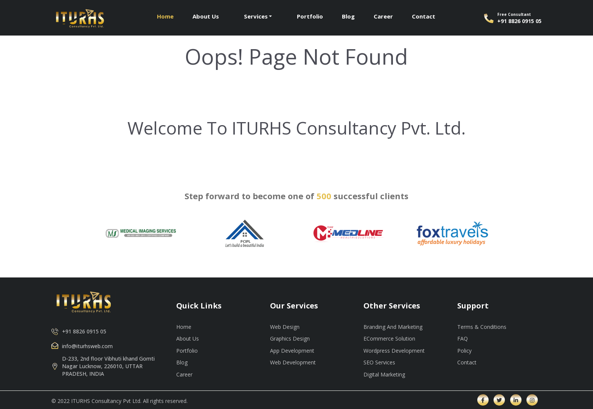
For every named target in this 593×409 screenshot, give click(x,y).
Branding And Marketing (392, 326)
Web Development (293, 362)
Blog (348, 16)
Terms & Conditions (481, 326)
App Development (292, 350)
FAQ (462, 338)
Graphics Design (290, 338)
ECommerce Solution (389, 338)
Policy (464, 350)
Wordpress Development (394, 350)
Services (256, 16)
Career (383, 16)
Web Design (285, 326)
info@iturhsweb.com (87, 346)
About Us (205, 16)
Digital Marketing (384, 374)
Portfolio (310, 16)
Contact (423, 16)
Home (165, 16)
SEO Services (379, 362)
